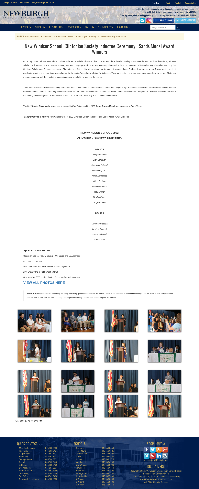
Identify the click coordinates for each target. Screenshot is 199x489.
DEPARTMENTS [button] (56, 27)
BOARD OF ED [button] (74, 27)
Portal (178, 2)
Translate (156, 2)
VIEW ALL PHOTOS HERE (44, 283)
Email (168, 2)
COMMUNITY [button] (123, 27)
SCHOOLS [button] (40, 27)
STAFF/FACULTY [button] (105, 27)
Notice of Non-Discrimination (156, 474)
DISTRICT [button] (26, 27)
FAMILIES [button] (89, 27)
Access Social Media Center (156, 460)
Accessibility (190, 2)
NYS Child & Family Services (156, 482)
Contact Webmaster (140, 476)
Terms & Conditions (159, 476)
